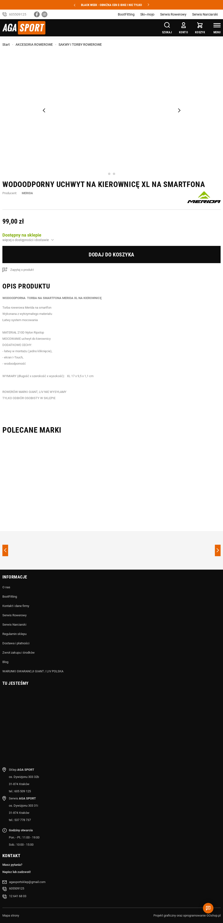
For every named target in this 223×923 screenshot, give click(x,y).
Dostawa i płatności (15, 643)
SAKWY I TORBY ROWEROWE (80, 44)
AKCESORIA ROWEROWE (34, 44)
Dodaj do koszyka (111, 255)
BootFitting (126, 14)
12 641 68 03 (17, 896)
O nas (6, 587)
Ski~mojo (147, 14)
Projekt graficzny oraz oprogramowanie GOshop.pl (187, 915)
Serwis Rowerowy (173, 14)
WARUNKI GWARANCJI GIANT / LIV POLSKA (32, 671)
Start (6, 44)
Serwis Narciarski (205, 14)
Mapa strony (10, 915)
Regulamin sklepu (14, 634)
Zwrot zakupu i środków (18, 652)
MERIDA (27, 193)
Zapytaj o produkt (22, 270)
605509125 (17, 14)
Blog (5, 662)
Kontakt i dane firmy (15, 606)
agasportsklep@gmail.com (27, 882)
